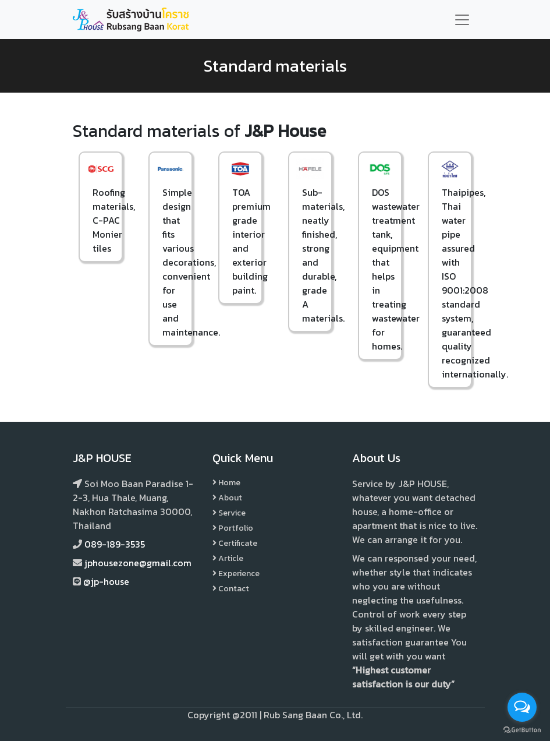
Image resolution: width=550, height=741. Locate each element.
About (227, 498)
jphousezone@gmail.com (137, 563)
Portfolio (232, 528)
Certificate (234, 543)
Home (226, 483)
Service (229, 513)
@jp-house (106, 581)
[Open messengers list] (522, 707)
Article (227, 558)
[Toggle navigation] (462, 20)
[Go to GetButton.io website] (522, 729)
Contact (230, 589)
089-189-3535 (114, 544)
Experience (236, 573)
